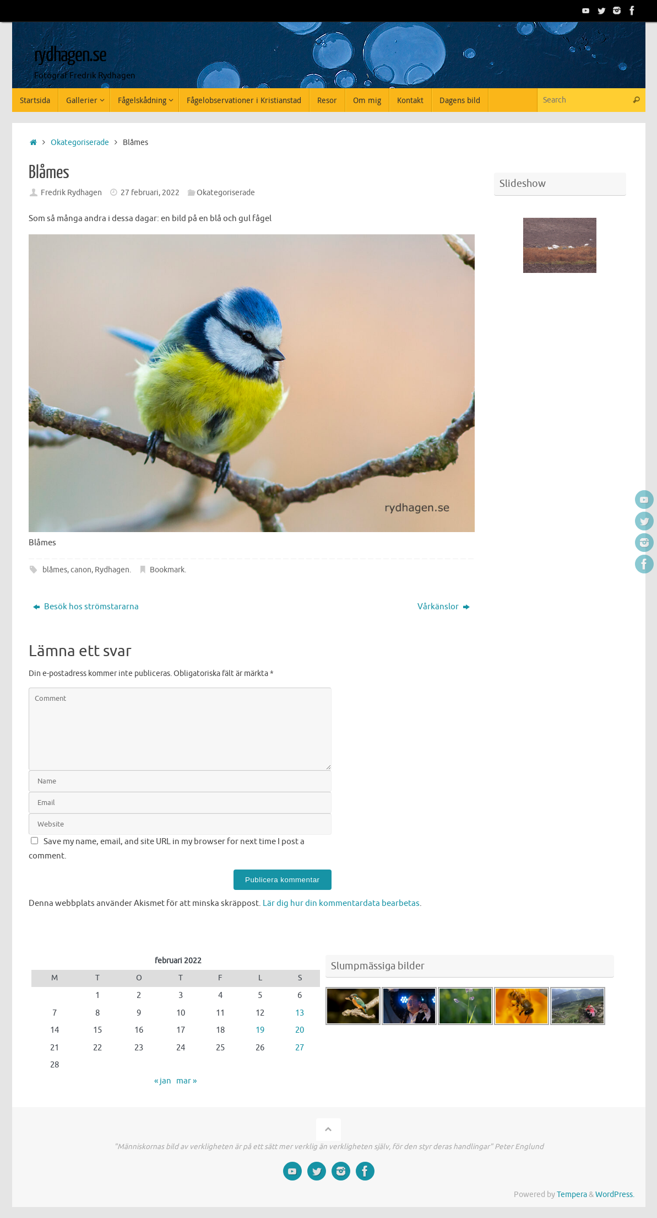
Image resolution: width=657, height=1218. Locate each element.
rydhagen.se (70, 55)
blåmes (54, 570)
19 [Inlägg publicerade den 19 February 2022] (260, 1030)
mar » (186, 1081)
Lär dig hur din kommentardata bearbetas (341, 903)
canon (80, 570)
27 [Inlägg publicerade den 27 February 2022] (299, 1048)
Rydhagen (112, 570)
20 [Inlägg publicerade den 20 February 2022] (299, 1030)
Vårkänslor (443, 607)
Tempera (572, 1194)
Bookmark (167, 570)
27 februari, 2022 (150, 192)
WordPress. (614, 1194)
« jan (162, 1081)
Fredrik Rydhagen (71, 192)
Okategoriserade (80, 142)
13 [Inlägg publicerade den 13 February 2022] (299, 1013)
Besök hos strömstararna (86, 607)
